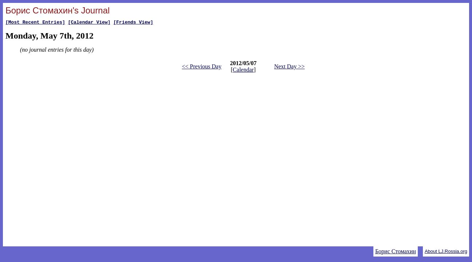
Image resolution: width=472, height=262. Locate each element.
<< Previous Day (202, 67)
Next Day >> (289, 67)
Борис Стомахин (395, 251)
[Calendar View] (89, 23)
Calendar (243, 71)
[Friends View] (133, 23)
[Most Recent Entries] (35, 23)
